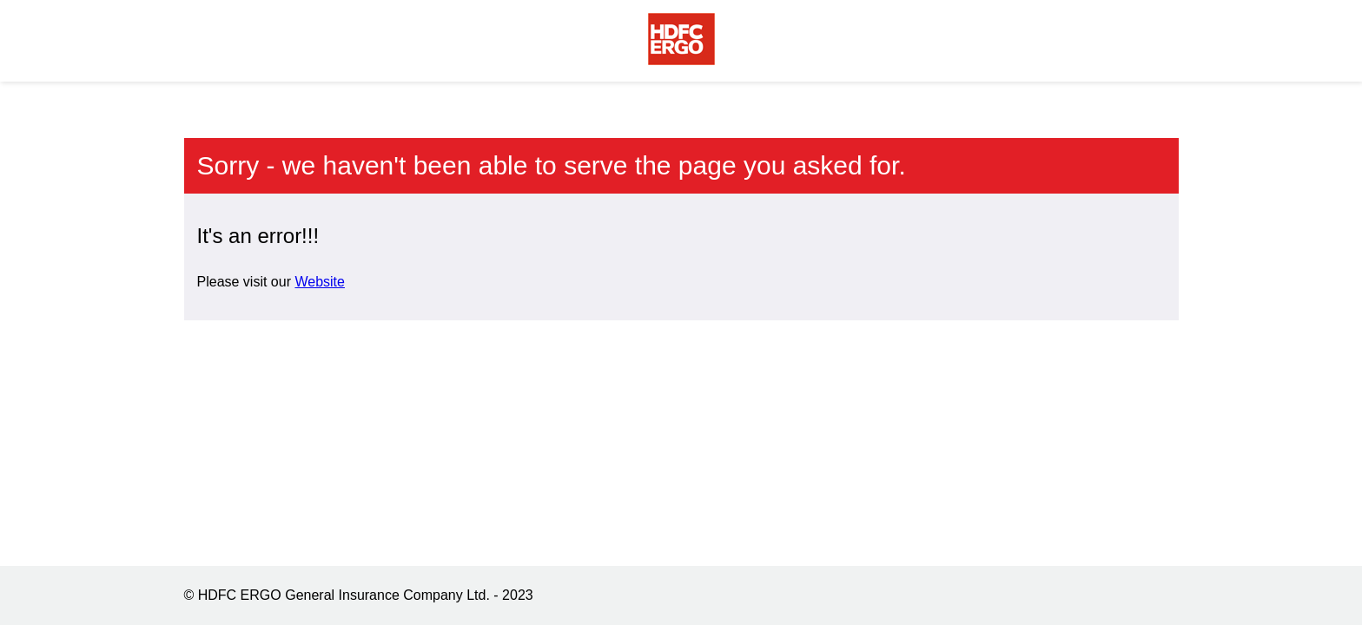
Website (319, 281)
